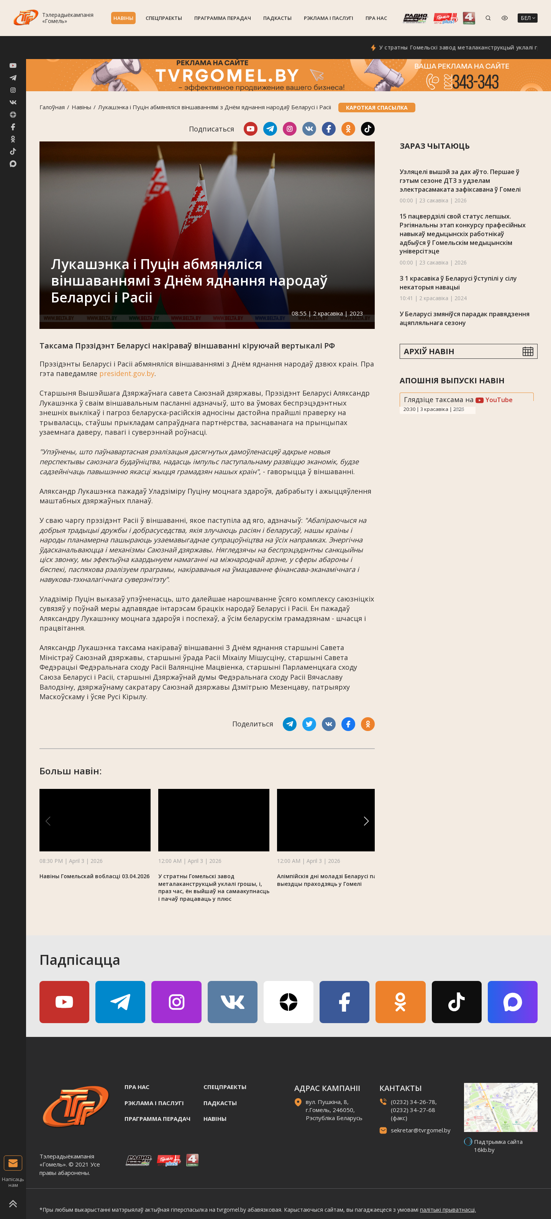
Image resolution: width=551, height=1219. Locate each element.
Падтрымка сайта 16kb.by (498, 1145)
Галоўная (52, 107)
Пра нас (376, 18)
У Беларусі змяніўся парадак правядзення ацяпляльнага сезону (465, 318)
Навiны (123, 18)
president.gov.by (126, 373)
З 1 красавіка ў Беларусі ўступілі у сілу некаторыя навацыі (458, 282)
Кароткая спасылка (377, 107)
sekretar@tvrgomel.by (421, 1130)
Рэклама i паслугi (328, 18)
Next (462, 409)
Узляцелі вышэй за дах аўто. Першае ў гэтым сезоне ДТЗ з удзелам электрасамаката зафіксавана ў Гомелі (460, 180)
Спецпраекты (164, 18)
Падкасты (277, 18)
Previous (457, 409)
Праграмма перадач (222, 18)
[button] (366, 821)
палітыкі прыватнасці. (448, 1209)
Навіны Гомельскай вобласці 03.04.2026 (94, 876)
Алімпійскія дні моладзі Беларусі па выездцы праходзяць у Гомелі (327, 879)
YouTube (494, 400)
